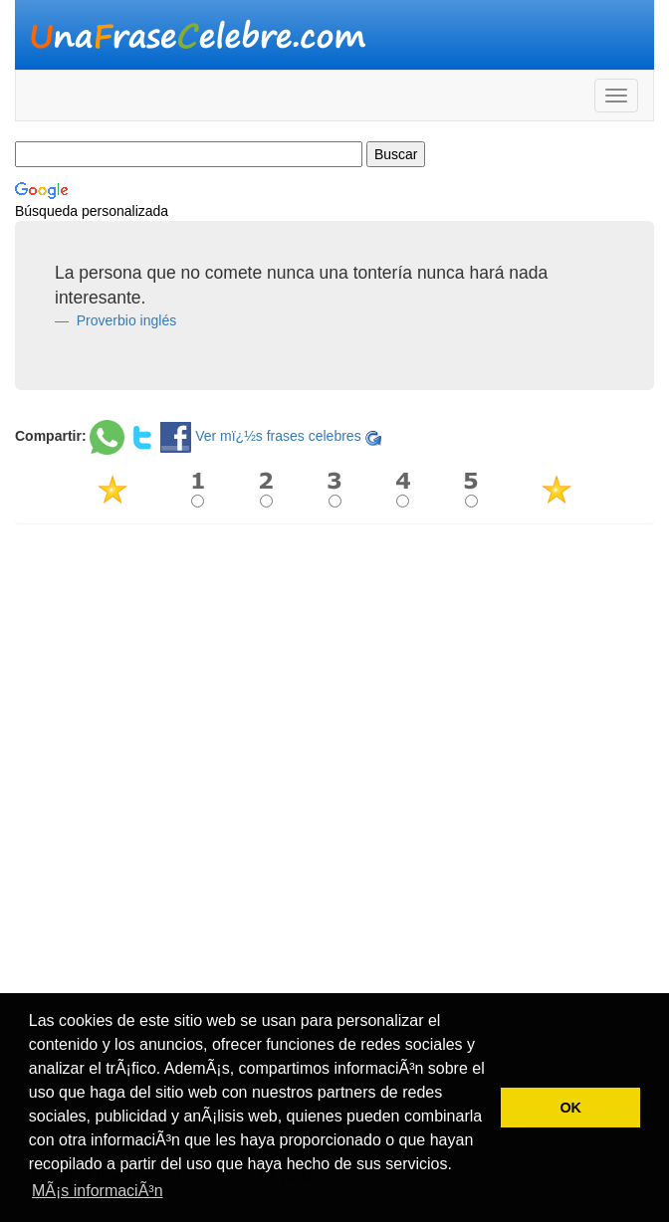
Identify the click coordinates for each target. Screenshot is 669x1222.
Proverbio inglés (124, 320)
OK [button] (570, 1108)
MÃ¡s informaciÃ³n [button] (97, 1190)
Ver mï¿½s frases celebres (278, 436)
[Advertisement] (334, 682)
